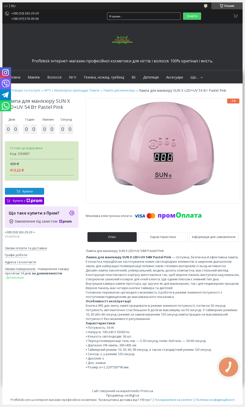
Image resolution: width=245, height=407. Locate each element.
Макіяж (34, 77)
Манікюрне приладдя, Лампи (76, 90)
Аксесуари (174, 77)
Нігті (72, 77)
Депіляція (151, 77)
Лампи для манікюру (119, 90)
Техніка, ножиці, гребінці (104, 77)
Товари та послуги (26, 90)
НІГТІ (47, 90)
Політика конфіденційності (215, 400)
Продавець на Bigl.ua (122, 395)
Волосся (54, 77)
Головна (13, 77)
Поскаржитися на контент (174, 400)
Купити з (27, 201)
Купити (28, 191)
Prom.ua (147, 391)
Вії (134, 77)
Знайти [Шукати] (192, 16)
